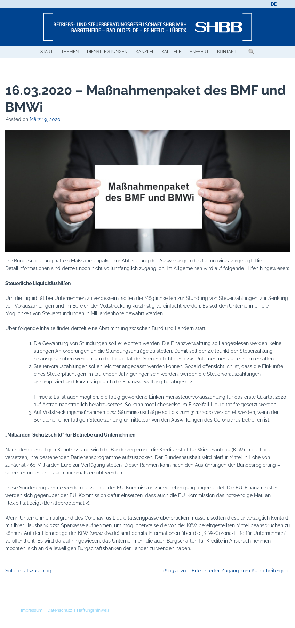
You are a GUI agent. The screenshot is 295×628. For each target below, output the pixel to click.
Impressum (31, 610)
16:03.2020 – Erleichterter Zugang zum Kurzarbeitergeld (226, 570)
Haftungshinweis (93, 610)
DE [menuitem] (274, 4)
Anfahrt (199, 51)
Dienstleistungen (107, 51)
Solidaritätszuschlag (28, 570)
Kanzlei (144, 51)
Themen (70, 51)
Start (46, 51)
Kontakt (226, 51)
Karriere (171, 51)
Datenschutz (59, 610)
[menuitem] (274, 4)
